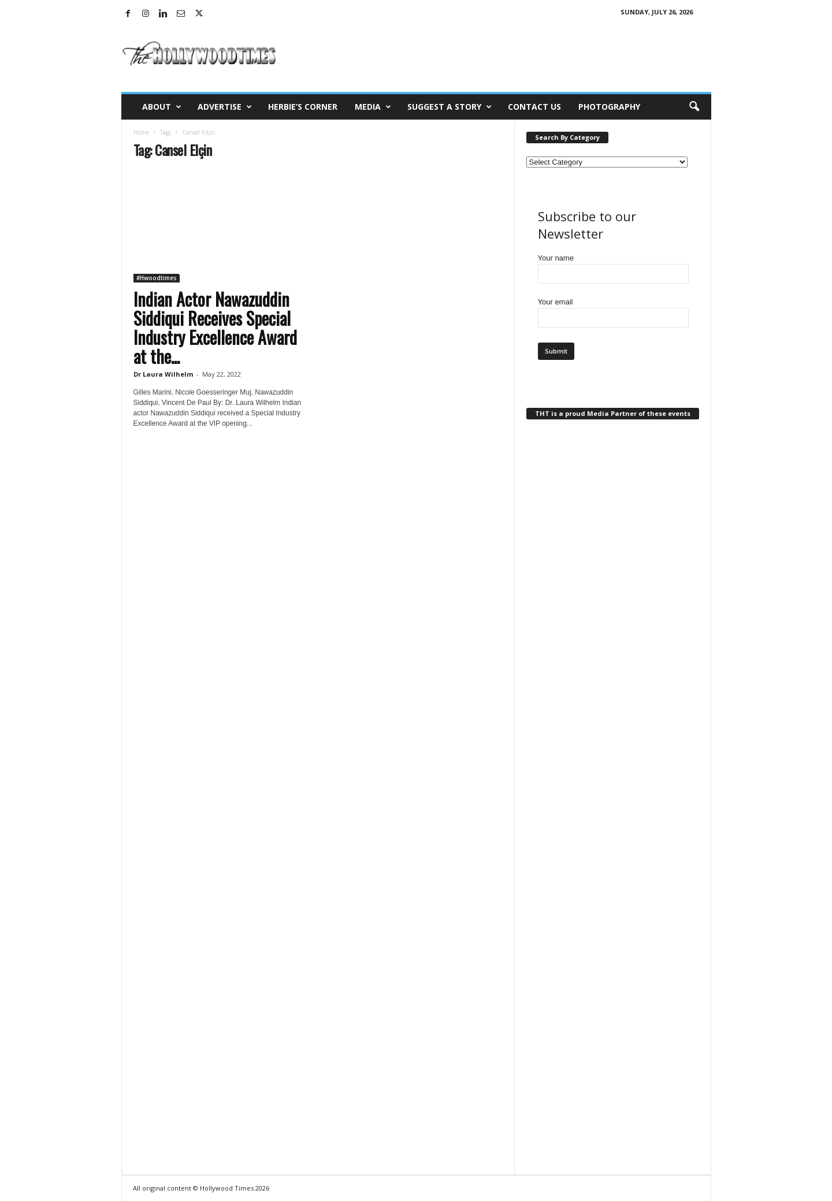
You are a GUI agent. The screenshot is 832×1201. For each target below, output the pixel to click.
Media (373, 107)
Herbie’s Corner (302, 106)
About (161, 107)
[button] (694, 107)
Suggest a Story (449, 107)
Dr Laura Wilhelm (163, 374)
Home (141, 132)
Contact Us (534, 106)
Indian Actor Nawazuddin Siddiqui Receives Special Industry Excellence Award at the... (215, 327)
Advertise (225, 107)
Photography (609, 106)
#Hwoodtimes (156, 278)
